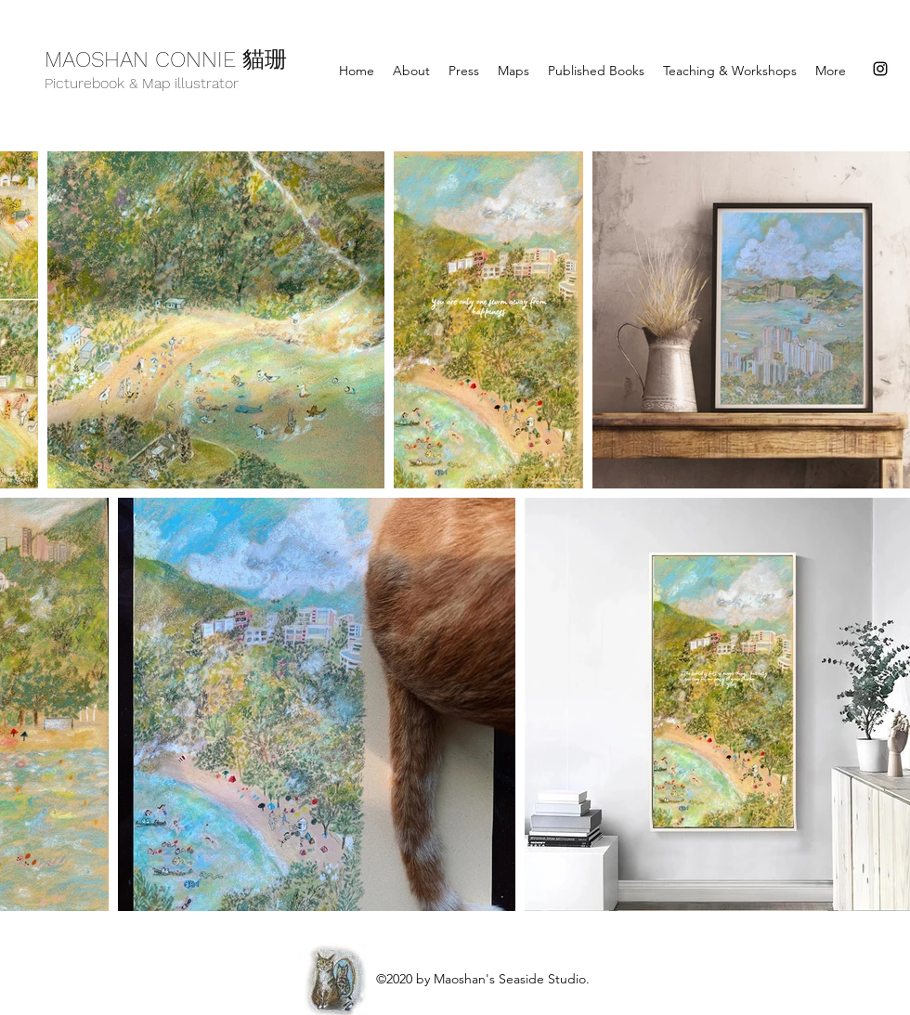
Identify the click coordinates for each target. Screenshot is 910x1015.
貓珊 (264, 62)
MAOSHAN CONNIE (143, 59)
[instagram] (880, 68)
